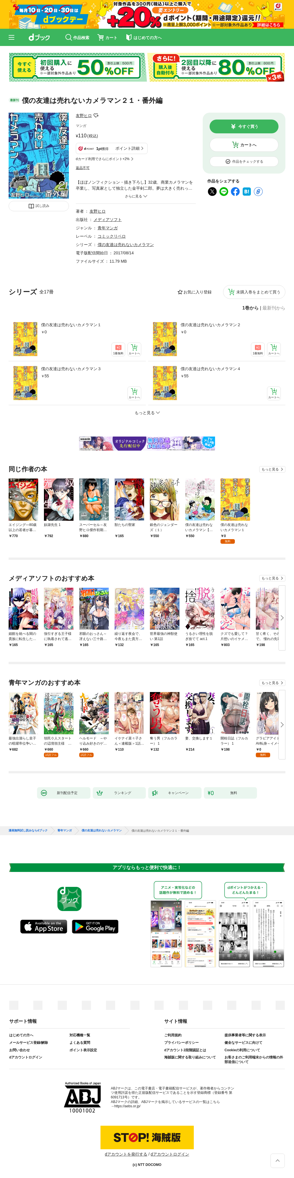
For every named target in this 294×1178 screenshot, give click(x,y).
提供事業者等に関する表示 (245, 1035)
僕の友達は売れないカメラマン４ (211, 368)
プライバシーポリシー (181, 1043)
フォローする (96, 115)
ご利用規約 (172, 1035)
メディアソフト (108, 219)
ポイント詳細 (127, 148)
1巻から (250, 308)
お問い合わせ (19, 1050)
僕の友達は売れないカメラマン (126, 244)
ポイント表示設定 (83, 1050)
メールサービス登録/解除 (28, 1043)
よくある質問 (79, 1043)
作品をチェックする (247, 161)
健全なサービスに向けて (243, 1043)
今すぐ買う (248, 126)
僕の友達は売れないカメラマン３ (71, 368)
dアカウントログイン (25, 1057)
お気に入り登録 (197, 292)
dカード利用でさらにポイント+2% (102, 159)
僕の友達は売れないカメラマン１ (71, 324)
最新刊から (273, 308)
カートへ (248, 145)
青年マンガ (108, 228)
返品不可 (83, 168)
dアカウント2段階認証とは (185, 1050)
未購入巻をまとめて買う (258, 292)
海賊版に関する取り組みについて (190, 1057)
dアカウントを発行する (126, 1154)
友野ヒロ (84, 115)
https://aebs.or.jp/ (127, 1106)
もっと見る (270, 469)
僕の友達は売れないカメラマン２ (211, 324)
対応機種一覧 (79, 1035)
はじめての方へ (21, 1035)
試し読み (42, 206)
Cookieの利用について (242, 1050)
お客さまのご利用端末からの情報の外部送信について (254, 1059)
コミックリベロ (112, 236)
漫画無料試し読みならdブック (28, 830)
